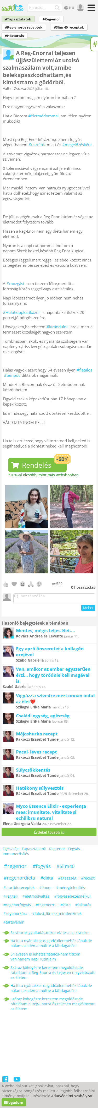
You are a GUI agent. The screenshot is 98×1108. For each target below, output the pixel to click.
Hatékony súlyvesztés (40, 790)
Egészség (11, 850)
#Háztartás (14, 36)
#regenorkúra (15, 915)
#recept (88, 879)
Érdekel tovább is (49, 833)
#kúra (65, 906)
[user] (79, 8)
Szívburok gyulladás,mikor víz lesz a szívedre (49, 934)
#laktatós (83, 906)
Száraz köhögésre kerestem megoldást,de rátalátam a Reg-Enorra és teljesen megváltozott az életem (52, 974)
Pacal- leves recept (36, 753)
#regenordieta (19, 879)
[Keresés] (57, 7)
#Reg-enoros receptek (23, 27)
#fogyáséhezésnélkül (72, 897)
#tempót (12, 375)
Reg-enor (57, 850)
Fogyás (74, 850)
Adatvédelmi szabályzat (72, 1095)
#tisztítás (36, 144)
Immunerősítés (16, 855)
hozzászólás (83, 587)
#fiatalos (84, 370)
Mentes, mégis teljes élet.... (45, 632)
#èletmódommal (43, 115)
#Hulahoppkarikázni (21, 312)
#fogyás (42, 867)
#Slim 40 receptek (69, 27)
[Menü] (90, 9)
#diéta (47, 879)
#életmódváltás (35, 897)
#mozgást (15, 283)
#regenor (15, 867)
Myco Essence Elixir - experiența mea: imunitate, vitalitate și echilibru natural (51, 814)
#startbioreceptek (18, 889)
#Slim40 (65, 868)
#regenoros (46, 906)
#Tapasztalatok (18, 19)
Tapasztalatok (34, 850)
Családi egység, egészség (43, 717)
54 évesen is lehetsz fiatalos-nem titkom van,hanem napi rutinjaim (45, 958)
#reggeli (10, 897)
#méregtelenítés (70, 889)
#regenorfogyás (17, 906)
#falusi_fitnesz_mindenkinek (57, 915)
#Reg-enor (51, 19)
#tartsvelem (13, 923)
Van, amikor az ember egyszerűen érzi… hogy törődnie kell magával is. (53, 677)
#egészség (67, 879)
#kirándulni (57, 326)
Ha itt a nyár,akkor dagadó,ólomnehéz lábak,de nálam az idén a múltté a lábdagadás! (51, 945)
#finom (45, 889)
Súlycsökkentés (33, 771)
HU (68, 7)
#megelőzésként (77, 144)
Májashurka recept (36, 735)
